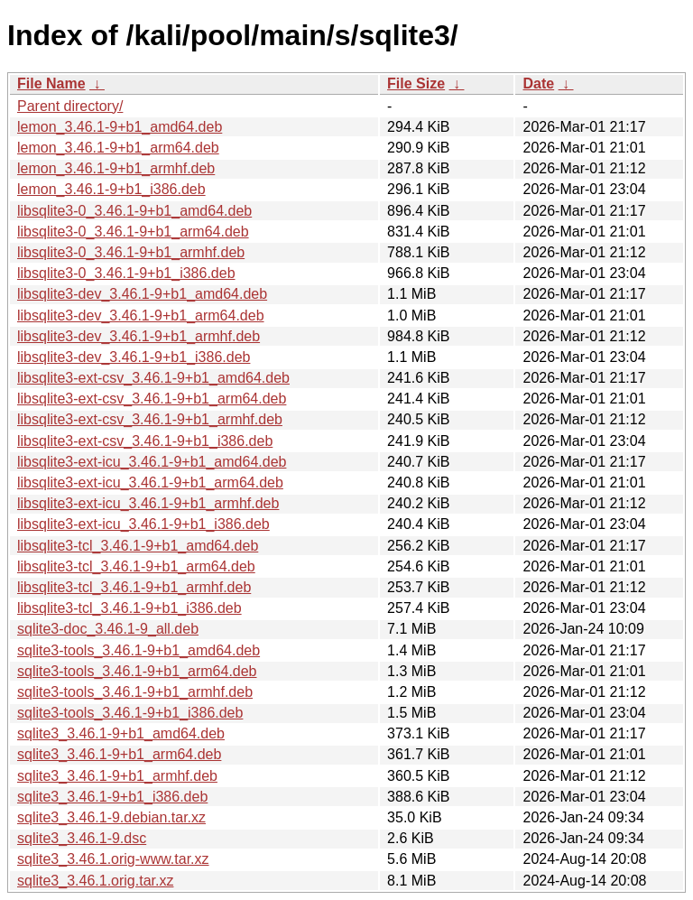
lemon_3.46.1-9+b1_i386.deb (111, 189)
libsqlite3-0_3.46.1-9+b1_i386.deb (126, 273)
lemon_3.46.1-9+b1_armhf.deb (116, 168)
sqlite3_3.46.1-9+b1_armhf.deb (117, 776)
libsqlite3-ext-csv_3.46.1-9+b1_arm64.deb (151, 398)
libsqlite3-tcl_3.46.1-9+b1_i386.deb (129, 608)
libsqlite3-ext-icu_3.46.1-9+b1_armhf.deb (148, 503)
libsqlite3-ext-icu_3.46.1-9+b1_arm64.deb (150, 482)
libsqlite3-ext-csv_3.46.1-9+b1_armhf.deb (149, 419)
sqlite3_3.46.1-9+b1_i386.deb (112, 796)
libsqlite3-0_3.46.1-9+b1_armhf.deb (131, 252)
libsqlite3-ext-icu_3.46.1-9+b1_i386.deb (143, 524)
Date (538, 83)
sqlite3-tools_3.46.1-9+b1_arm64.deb (137, 671)
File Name (51, 83)
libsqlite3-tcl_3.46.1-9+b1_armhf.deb (134, 587)
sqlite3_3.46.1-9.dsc (81, 838)
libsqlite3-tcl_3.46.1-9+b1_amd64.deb (137, 545)
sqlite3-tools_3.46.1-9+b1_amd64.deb (138, 650)
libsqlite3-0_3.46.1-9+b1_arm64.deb (133, 231)
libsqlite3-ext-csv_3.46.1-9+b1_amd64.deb (153, 377)
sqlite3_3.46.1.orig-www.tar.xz (113, 859)
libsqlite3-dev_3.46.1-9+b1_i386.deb (133, 357)
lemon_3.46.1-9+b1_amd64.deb (119, 127)
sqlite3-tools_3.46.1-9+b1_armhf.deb (135, 692)
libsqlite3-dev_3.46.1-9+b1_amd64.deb (142, 294)
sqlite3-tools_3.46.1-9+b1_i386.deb (130, 712)
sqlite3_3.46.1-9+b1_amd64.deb (121, 733)
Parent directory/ (70, 106)
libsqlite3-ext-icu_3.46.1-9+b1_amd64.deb (151, 461)
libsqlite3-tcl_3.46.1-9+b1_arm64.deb (136, 566)
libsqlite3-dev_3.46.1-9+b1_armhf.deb (138, 336)
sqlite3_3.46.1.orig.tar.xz (95, 880)
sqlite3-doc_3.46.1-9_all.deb (108, 628)
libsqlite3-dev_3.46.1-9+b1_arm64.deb (140, 315)
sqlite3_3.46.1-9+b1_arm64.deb (119, 754)
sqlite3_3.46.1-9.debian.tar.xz (111, 817)
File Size (416, 83)
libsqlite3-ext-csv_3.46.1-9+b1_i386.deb (145, 441)
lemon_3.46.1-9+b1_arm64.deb (118, 147)
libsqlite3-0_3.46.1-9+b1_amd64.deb (134, 210)
